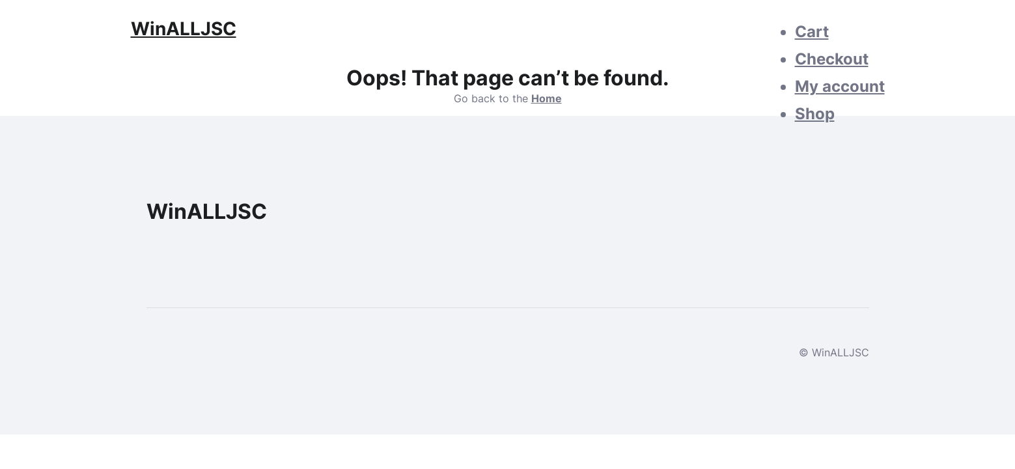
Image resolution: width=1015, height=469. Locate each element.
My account (840, 86)
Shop (815, 113)
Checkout (832, 59)
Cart (812, 31)
